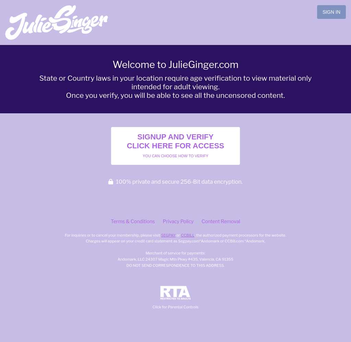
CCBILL (188, 235)
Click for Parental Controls (175, 297)
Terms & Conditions (133, 221)
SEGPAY (168, 235)
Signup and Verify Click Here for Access (175, 145)
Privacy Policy (178, 221)
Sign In (331, 12)
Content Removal (221, 221)
